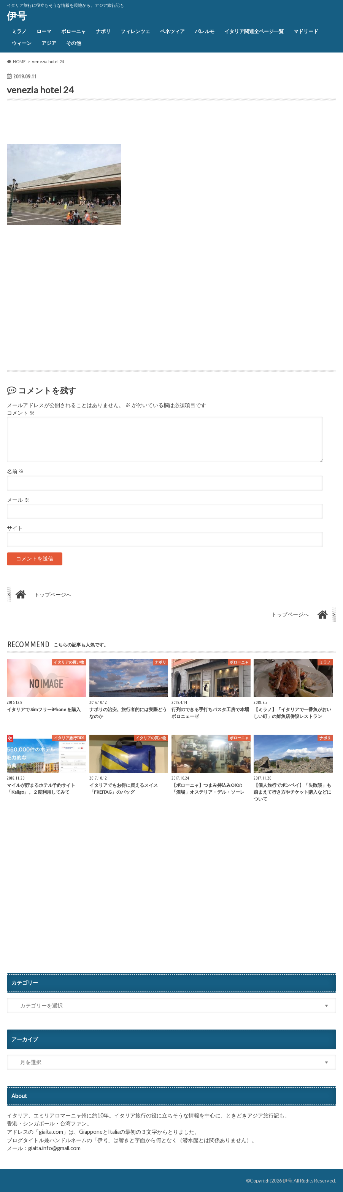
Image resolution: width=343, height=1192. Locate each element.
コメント (21, 413)
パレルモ (204, 31)
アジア (48, 43)
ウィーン (22, 43)
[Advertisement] (96, 124)
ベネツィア (172, 31)
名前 (15, 471)
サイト (15, 528)
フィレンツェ (135, 31)
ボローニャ (73, 31)
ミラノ (19, 31)
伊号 (17, 16)
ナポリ (103, 31)
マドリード (306, 31)
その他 (73, 43)
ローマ (44, 31)
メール (18, 500)
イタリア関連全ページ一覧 (254, 31)
